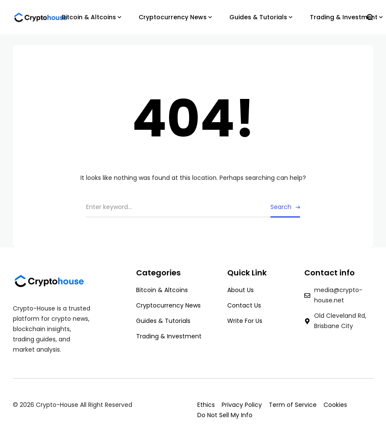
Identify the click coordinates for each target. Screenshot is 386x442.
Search (280, 207)
